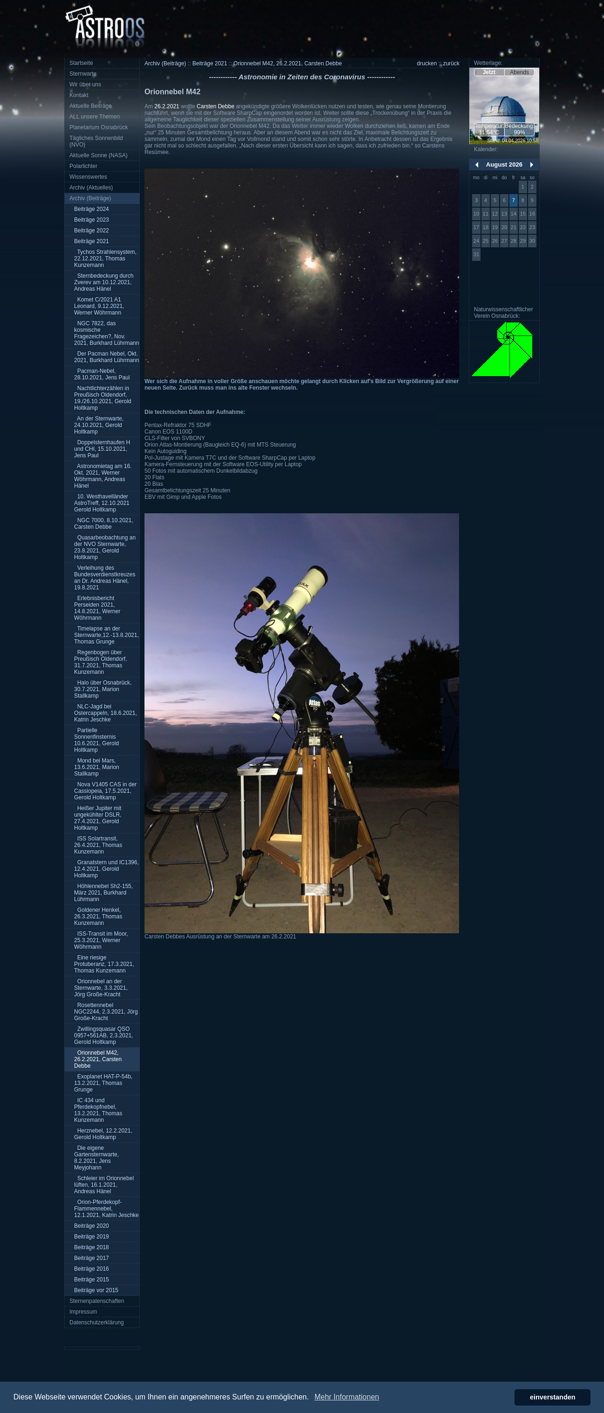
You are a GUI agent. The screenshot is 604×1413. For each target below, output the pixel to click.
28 (513, 241)
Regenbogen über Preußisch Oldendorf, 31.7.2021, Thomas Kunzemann (100, 662)
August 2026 (504, 164)
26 (495, 241)
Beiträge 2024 (91, 209)
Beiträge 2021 (91, 241)
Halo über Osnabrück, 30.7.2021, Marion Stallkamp (102, 689)
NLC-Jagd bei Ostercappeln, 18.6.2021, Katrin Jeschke (105, 713)
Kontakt (79, 95)
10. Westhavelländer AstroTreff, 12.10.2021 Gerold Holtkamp (102, 503)
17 (476, 227)
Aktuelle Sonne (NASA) (98, 155)
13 (504, 214)
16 (532, 214)
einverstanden (553, 1397)
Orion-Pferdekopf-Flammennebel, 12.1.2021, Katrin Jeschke (106, 1208)
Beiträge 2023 (91, 220)
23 (532, 227)
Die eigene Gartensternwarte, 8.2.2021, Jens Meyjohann (96, 1158)
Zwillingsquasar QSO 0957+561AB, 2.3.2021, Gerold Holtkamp (103, 1035)
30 (532, 241)
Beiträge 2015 (91, 1279)
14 (513, 214)
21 (513, 227)
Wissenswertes (88, 177)
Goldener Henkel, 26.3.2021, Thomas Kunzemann (98, 916)
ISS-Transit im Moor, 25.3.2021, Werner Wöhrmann (101, 940)
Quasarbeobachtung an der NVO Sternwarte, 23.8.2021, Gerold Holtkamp (105, 547)
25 (485, 241)
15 (523, 214)
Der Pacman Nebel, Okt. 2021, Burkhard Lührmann (106, 357)
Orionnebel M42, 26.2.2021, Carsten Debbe (98, 1059)
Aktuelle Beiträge (90, 106)
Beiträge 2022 (91, 230)
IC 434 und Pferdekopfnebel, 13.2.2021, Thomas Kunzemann (98, 1110)
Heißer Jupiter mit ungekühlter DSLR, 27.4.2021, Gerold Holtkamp (97, 818)
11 (485, 214)
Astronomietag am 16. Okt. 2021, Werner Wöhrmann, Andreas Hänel (102, 476)
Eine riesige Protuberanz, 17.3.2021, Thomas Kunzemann (104, 964)
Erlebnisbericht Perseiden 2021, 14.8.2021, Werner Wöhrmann (97, 608)
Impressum (83, 1311)
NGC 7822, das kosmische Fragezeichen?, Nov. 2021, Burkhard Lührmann (106, 333)
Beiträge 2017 (91, 1258)
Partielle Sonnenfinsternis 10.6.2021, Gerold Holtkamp (96, 740)
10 (476, 214)
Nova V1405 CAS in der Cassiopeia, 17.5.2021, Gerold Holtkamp (105, 791)
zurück (451, 63)
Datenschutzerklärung (96, 1322)
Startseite (81, 63)
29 (523, 241)
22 (523, 227)
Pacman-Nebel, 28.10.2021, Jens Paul (102, 374)
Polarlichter (83, 166)
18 (485, 227)
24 (476, 241)
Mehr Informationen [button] (347, 1397)
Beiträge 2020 (91, 1226)
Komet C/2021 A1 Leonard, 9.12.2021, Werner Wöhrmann (99, 306)
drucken (427, 63)
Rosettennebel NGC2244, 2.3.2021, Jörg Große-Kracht (106, 1011)
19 (495, 227)
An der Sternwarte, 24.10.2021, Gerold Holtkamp (99, 425)
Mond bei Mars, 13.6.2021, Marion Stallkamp (96, 767)
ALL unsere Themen (94, 116)
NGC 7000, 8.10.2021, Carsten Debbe (103, 523)
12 (495, 214)
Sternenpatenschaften (96, 1301)
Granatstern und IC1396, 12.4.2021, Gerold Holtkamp (106, 869)
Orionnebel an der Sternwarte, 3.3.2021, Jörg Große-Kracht (101, 988)
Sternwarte (82, 73)
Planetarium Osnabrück (98, 127)
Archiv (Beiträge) (90, 198)
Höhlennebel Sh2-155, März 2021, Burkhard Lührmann (103, 892)
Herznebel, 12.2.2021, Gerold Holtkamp (103, 1133)
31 (476, 254)
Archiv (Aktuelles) (91, 187)
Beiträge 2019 (91, 1236)
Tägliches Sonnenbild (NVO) (96, 141)
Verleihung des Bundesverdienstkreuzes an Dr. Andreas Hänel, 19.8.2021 (104, 578)
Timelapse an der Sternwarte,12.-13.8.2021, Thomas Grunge (106, 635)
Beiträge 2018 (91, 1247)
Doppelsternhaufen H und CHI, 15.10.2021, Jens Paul (102, 449)
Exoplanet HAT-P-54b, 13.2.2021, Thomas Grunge (103, 1083)
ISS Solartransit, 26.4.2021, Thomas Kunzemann (98, 845)
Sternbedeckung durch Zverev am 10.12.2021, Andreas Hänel (103, 282)
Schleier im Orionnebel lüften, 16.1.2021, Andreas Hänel (104, 1185)
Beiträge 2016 (91, 1269)
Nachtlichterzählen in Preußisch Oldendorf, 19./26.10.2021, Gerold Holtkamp (102, 398)
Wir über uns (85, 84)
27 (504, 241)
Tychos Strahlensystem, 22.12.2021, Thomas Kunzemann (105, 258)
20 (504, 227)
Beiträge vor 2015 (96, 1290)
